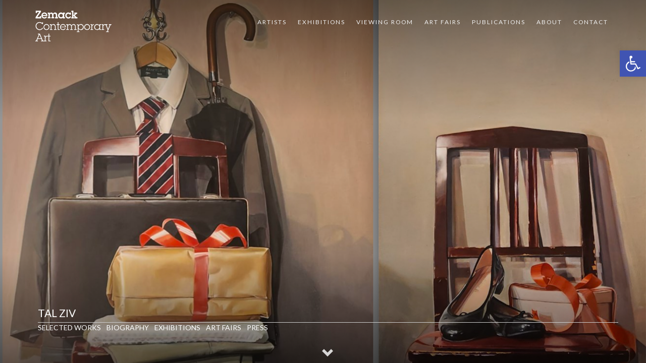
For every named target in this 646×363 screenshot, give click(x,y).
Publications (498, 22)
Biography (127, 327)
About (549, 22)
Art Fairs (442, 22)
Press (257, 327)
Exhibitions (321, 22)
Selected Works (69, 327)
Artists (272, 22)
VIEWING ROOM (384, 22)
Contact (590, 22)
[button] (633, 63)
